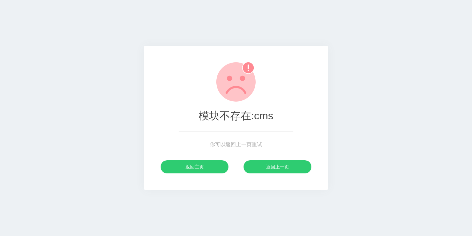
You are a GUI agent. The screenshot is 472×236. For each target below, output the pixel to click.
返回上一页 (277, 166)
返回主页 (195, 166)
